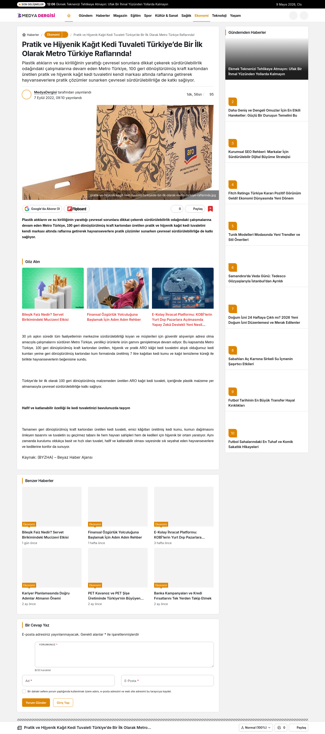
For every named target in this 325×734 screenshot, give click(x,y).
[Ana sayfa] (69, 15)
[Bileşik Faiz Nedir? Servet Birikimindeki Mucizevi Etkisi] (53, 297)
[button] (304, 15)
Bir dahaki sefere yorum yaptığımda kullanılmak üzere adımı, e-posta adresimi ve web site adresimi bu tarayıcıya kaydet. (100, 691)
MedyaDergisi (45, 92)
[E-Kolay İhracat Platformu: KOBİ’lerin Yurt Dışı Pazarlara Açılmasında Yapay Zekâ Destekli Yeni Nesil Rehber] (183, 297)
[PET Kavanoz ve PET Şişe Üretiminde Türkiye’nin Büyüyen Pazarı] (118, 577)
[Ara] (293, 15)
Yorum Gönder (36, 702)
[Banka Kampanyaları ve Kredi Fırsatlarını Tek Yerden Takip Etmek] (184, 577)
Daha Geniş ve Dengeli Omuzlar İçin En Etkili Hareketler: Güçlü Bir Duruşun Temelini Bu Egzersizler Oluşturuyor (264, 115)
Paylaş (298, 728)
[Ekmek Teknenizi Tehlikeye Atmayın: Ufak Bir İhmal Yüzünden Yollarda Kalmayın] (266, 59)
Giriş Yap (63, 702)
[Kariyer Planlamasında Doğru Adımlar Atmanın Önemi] (52, 577)
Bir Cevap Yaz (37, 625)
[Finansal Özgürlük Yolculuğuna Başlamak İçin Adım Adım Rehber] (118, 297)
